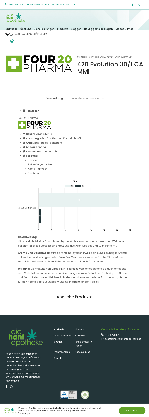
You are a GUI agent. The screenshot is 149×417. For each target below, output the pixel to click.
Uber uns (79, 329)
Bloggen (76, 29)
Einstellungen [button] (24, 413)
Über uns (25, 29)
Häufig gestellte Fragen (98, 29)
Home (6, 34)
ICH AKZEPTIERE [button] (132, 410)
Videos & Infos (124, 29)
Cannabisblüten (97, 56)
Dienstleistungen (44, 29)
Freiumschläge (61, 352)
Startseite (12, 29)
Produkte (62, 29)
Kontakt (12, 35)
